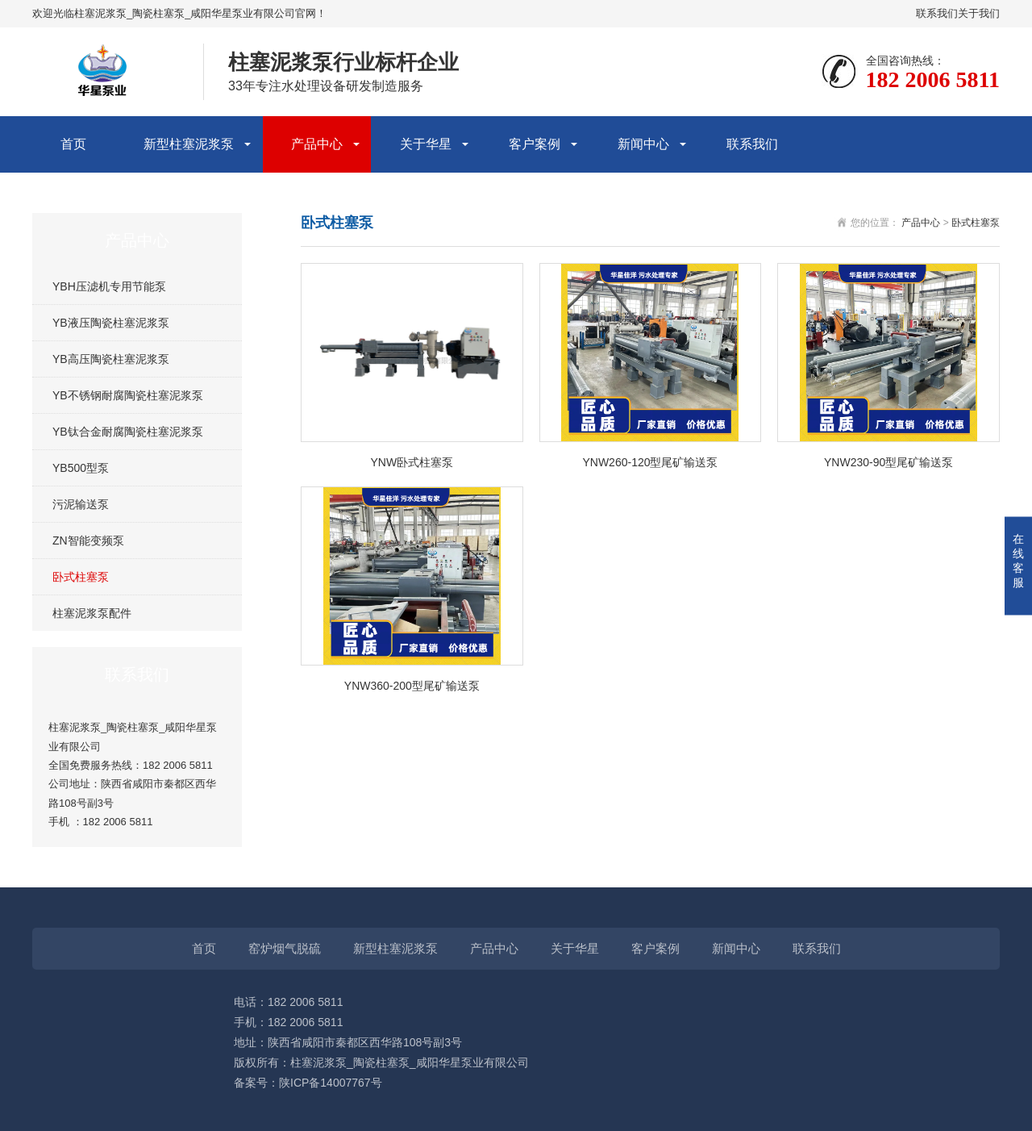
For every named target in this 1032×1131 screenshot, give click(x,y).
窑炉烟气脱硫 (284, 948)
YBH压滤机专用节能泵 (109, 286)
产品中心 (317, 144)
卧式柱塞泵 (80, 576)
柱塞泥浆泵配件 (91, 613)
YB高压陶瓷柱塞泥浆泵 (110, 359)
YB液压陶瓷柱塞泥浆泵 (110, 322)
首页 (73, 144)
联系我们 (937, 13)
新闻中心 (643, 144)
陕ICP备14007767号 (330, 1082)
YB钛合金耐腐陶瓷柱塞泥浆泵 (127, 431)
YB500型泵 (80, 467)
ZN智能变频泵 (88, 540)
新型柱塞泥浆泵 (189, 144)
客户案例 (534, 144)
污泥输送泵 (80, 504)
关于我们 (979, 13)
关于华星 (426, 144)
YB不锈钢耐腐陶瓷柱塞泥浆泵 (127, 395)
